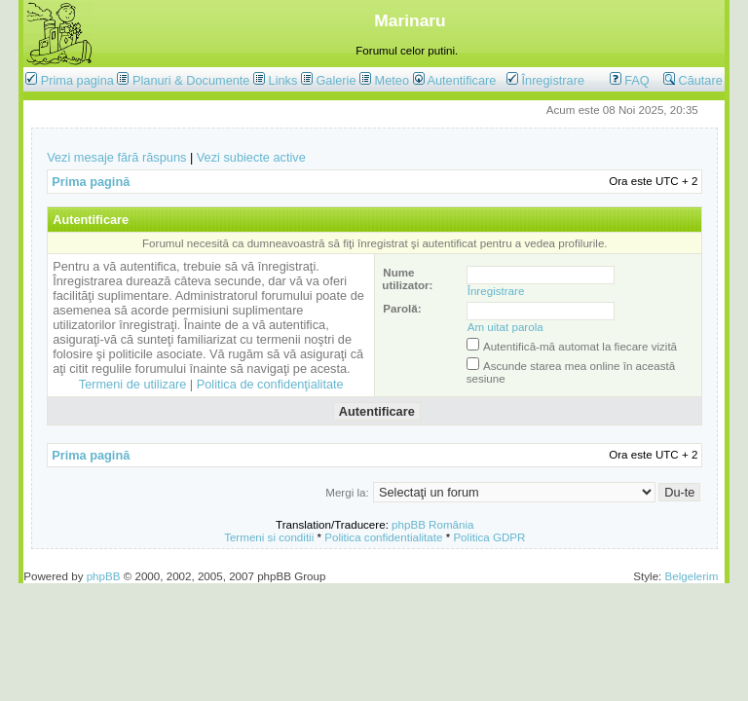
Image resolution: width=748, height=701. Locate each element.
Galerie (335, 80)
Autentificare (455, 80)
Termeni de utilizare (133, 384)
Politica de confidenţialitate (270, 384)
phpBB (104, 576)
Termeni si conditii (269, 537)
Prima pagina (77, 80)
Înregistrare (545, 80)
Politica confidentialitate (383, 537)
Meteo (392, 80)
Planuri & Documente (190, 80)
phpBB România (432, 524)
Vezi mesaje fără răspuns (116, 157)
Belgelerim (692, 576)
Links (283, 80)
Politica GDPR (489, 537)
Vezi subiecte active (251, 157)
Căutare (693, 80)
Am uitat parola (505, 326)
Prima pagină (91, 181)
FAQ (630, 80)
